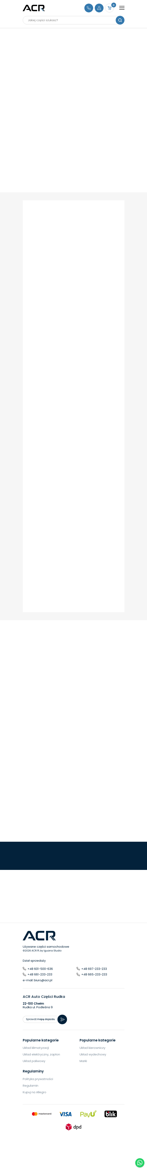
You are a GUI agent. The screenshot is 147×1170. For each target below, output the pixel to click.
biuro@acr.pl (43, 980)
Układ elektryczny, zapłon (41, 1054)
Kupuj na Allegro (34, 1092)
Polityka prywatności (38, 1079)
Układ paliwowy (34, 1061)
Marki (83, 1061)
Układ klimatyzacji (36, 1048)
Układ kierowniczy (92, 1048)
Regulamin (30, 1085)
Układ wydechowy (93, 1054)
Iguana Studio (52, 950)
